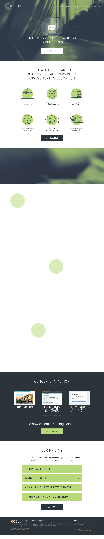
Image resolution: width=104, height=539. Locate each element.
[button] (52, 472)
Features (68, 7)
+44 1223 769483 (78, 528)
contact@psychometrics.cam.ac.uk (82, 526)
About (61, 7)
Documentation (95, 7)
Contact (85, 7)
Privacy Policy (77, 530)
